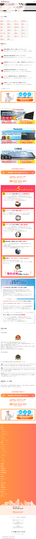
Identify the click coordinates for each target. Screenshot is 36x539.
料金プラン (24, 30)
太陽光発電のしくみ (4, 418)
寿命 (1, 30)
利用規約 (2, 461)
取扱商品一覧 (3, 414)
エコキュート (3, 431)
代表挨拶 (2, 450)
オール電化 (4, 16)
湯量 (1, 36)
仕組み (9, 33)
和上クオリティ (3, 463)
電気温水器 (16, 27)
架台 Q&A (2, 480)
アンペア (23, 36)
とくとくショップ (12, 501)
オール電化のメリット (4, 435)
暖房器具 (9, 30)
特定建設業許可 (3, 454)
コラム (2, 465)
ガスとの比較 (3, 33)
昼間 (8, 39)
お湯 (15, 30)
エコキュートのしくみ (4, 437)
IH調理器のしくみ (4, 439)
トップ (2, 409)
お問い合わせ (3, 446)
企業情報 (18, 501)
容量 (8, 36)
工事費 (9, 27)
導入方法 (16, 36)
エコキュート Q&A (4, 478)
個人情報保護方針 (4, 456)
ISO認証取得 (3, 452)
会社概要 (2, 448)
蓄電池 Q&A (3, 476)
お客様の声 (2, 469)
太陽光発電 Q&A (3, 471)
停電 (1, 27)
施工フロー (3, 420)
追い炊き (23, 33)
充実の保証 (3, 422)
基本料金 (2, 39)
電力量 (16, 33)
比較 (23, 27)
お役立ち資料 (3, 467)
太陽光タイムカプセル (4, 424)
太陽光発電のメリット (4, 416)
